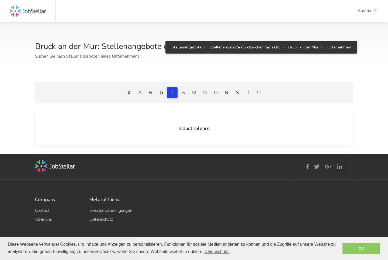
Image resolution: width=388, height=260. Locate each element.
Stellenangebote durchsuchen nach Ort (245, 47)
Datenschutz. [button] (216, 251)
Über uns (43, 219)
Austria (364, 11)
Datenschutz (101, 219)
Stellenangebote (186, 47)
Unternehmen (339, 47)
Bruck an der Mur (303, 47)
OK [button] (361, 248)
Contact (42, 210)
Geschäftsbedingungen (110, 210)
